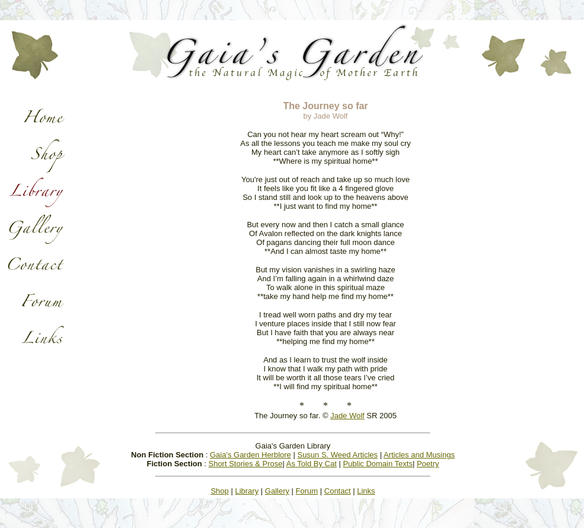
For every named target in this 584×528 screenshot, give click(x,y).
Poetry (428, 463)
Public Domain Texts (378, 463)
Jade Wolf (347, 415)
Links (366, 490)
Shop (219, 490)
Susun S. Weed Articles (337, 454)
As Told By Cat (311, 463)
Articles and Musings (419, 454)
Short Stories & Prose (245, 463)
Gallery (277, 490)
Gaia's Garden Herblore (250, 454)
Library (247, 490)
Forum (307, 490)
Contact (337, 490)
